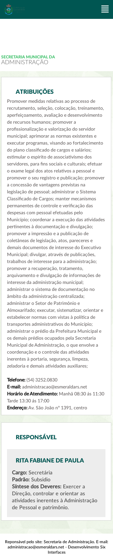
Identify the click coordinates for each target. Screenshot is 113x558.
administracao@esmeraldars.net (36, 547)
